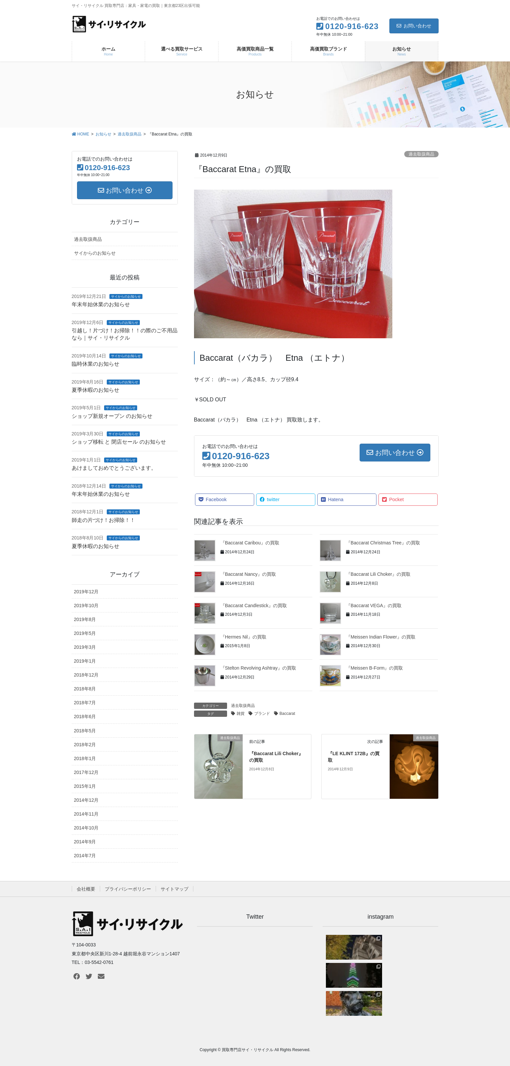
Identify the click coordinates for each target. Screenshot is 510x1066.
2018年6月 (85, 716)
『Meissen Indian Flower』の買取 (380, 637)
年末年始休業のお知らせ (101, 304)
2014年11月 (86, 814)
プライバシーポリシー (128, 889)
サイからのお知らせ (95, 253)
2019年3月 (85, 647)
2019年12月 (86, 591)
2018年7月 (85, 702)
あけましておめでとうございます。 (114, 468)
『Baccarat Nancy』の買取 (248, 574)
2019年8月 (85, 619)
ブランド (262, 713)
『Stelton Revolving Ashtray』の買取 (258, 668)
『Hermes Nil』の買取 (243, 637)
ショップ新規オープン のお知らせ (112, 416)
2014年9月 (85, 841)
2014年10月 (86, 827)
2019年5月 (85, 633)
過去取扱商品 (421, 154)
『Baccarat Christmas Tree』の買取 (383, 542)
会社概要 (86, 889)
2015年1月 (85, 786)
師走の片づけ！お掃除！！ (103, 520)
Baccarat (287, 713)
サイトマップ (174, 889)
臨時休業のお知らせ (95, 364)
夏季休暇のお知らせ (95, 390)
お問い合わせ (414, 25)
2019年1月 (85, 661)
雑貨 (241, 713)
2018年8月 (85, 688)
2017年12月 (86, 772)
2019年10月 (86, 605)
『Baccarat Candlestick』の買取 (253, 605)
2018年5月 (85, 730)
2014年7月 (85, 855)
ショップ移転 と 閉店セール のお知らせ (119, 442)
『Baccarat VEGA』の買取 (374, 605)
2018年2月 (85, 744)
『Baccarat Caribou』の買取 (249, 542)
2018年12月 (86, 675)
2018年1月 (85, 758)
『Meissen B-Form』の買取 (374, 668)
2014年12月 (86, 800)
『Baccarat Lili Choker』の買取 (378, 574)
